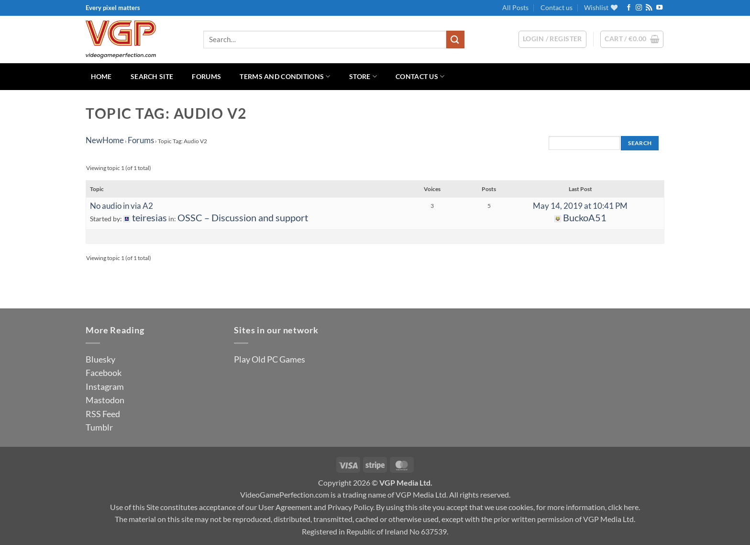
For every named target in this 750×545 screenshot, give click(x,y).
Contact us (556, 7)
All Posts (515, 7)
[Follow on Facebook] (629, 7)
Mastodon (105, 400)
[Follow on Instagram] (639, 7)
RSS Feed (103, 414)
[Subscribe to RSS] (649, 7)
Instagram (105, 386)
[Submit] (455, 39)
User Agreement (285, 506)
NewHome (105, 140)
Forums (206, 76)
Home (101, 76)
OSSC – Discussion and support (242, 217)
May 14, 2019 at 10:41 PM (580, 206)
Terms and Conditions (285, 76)
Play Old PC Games (269, 359)
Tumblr (99, 427)
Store (363, 76)
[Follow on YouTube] (659, 7)
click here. (624, 506)
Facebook (103, 372)
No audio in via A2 (121, 206)
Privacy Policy (350, 506)
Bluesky (100, 359)
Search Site (152, 76)
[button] (631, 39)
